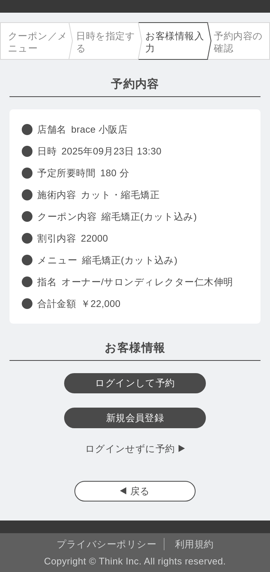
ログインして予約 (135, 383)
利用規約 (194, 544)
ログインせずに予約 (130, 448)
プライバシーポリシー (107, 544)
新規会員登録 (135, 417)
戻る (140, 491)
